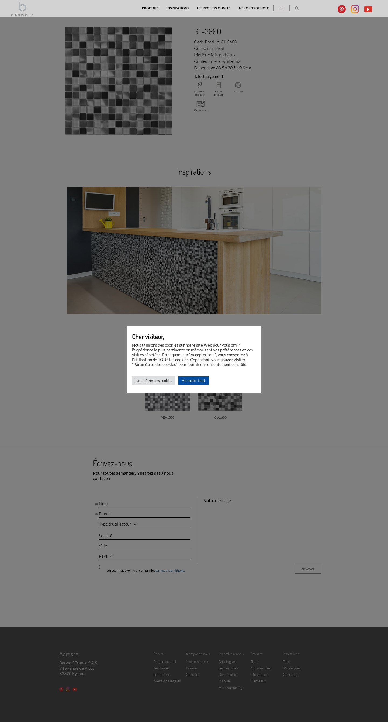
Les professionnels (213, 8)
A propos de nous (253, 8)
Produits (150, 8)
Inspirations (178, 8)
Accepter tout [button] (193, 380)
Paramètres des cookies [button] (153, 380)
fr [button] (282, 8)
